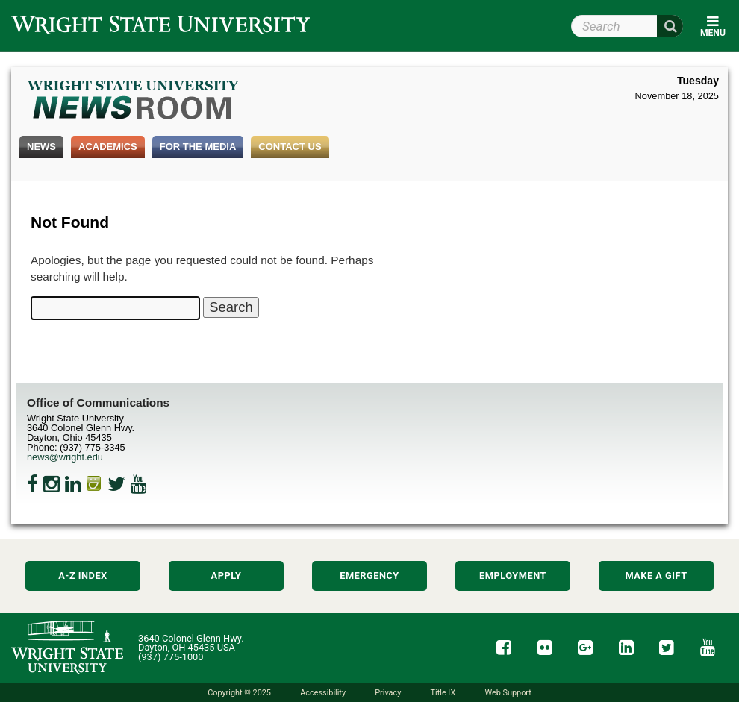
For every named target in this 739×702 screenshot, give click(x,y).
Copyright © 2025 (239, 693)
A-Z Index (82, 575)
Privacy (388, 693)
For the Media (198, 146)
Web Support (507, 693)
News (41, 146)
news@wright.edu (65, 457)
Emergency (369, 575)
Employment (512, 575)
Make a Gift (656, 575)
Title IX (443, 693)
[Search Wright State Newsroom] (230, 307)
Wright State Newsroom (134, 101)
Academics (107, 146)
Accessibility (323, 693)
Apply (226, 575)
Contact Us (289, 146)
